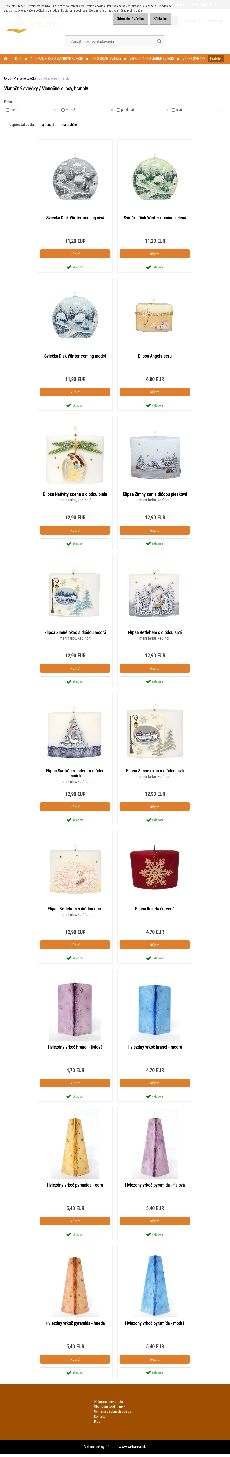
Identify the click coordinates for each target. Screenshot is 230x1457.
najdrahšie (69, 125)
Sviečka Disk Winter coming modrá (75, 356)
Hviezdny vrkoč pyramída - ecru (75, 1187)
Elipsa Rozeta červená (154, 910)
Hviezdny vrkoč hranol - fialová (75, 1049)
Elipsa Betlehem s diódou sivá (155, 633)
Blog (18, 59)
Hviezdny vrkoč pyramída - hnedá (75, 1326)
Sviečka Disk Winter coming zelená (155, 218)
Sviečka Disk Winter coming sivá (75, 218)
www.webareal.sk (132, 1450)
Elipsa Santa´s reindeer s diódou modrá (75, 775)
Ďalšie (215, 59)
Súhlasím (158, 18)
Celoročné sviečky (107, 59)
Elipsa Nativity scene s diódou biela (75, 495)
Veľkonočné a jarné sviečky (152, 59)
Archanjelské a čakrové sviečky (57, 59)
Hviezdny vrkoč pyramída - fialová (155, 1187)
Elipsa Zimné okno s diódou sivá (155, 772)
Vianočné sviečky (25, 78)
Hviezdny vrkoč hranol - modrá (155, 1049)
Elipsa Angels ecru (155, 356)
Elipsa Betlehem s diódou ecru (75, 910)
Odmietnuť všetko (122, 18)
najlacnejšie (48, 125)
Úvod (7, 78)
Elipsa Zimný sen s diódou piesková (155, 495)
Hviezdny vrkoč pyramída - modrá (154, 1326)
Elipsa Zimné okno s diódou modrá (75, 633)
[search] (159, 41)
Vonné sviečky (194, 59)
